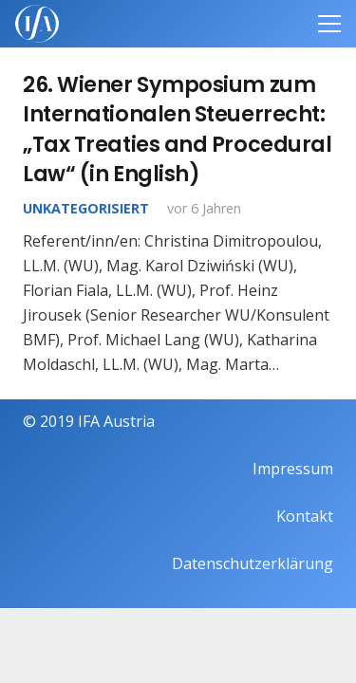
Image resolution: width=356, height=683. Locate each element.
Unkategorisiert (86, 208)
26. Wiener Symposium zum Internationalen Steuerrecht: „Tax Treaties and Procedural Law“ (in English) (177, 129)
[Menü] (329, 23)
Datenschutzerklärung (252, 563)
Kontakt (304, 516)
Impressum (293, 468)
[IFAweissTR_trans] (37, 24)
